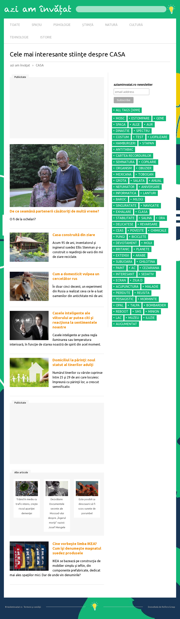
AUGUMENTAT (126, 324)
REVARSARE (148, 224)
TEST (139, 137)
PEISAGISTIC (125, 299)
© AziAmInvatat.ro (13, 607)
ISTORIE (46, 37)
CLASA (143, 211)
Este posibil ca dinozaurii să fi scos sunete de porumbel (87, 506)
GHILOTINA (147, 261)
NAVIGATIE (151, 205)
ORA (162, 218)
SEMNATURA (125, 162)
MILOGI (138, 199)
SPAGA (121, 124)
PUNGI (120, 236)
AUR (150, 124)
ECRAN (121, 280)
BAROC (121, 199)
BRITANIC (122, 249)
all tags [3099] (128, 110)
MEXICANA (123, 174)
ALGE (136, 124)
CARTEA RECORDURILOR (133, 155)
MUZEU (133, 317)
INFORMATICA (126, 193)
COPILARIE (148, 162)
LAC (118, 317)
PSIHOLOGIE (62, 24)
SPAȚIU (37, 24)
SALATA (139, 180)
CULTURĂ (136, 24)
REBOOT (122, 311)
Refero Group (168, 607)
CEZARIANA (150, 268)
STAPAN (148, 143)
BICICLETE (139, 236)
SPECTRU (143, 130)
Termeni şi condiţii (32, 607)
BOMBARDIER (156, 305)
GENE (160, 118)
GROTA (121, 180)
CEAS (119, 230)
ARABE (141, 255)
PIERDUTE (123, 293)
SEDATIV (147, 274)
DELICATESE (124, 224)
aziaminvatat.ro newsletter (133, 84)
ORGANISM (124, 168)
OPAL (119, 305)
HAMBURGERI (125, 143)
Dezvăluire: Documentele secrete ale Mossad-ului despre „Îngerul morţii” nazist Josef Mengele (57, 513)
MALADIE (151, 286)
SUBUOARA (124, 261)
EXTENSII (122, 255)
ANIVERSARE (150, 187)
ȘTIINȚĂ (87, 24)
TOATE (15, 24)
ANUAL (156, 180)
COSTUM (122, 137)
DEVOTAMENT (126, 243)
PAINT (120, 268)
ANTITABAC (124, 149)
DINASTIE (122, 130)
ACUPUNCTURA (127, 286)
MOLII (148, 243)
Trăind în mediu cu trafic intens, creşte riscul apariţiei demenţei (27, 506)
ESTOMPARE (140, 118)
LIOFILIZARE (158, 137)
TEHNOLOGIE (19, 37)
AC (133, 268)
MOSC (120, 118)
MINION (153, 311)
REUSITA (143, 293)
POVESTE (137, 230)
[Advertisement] (57, 109)
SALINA (146, 218)
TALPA (135, 305)
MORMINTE (148, 299)
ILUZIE (150, 317)
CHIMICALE (158, 230)
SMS (138, 311)
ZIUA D (137, 280)
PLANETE (142, 249)
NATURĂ (111, 24)
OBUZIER (145, 168)
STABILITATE (125, 218)
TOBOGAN (145, 174)
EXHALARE (123, 211)
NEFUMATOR (125, 187)
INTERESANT (125, 274)
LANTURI (149, 193)
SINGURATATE (126, 205)
